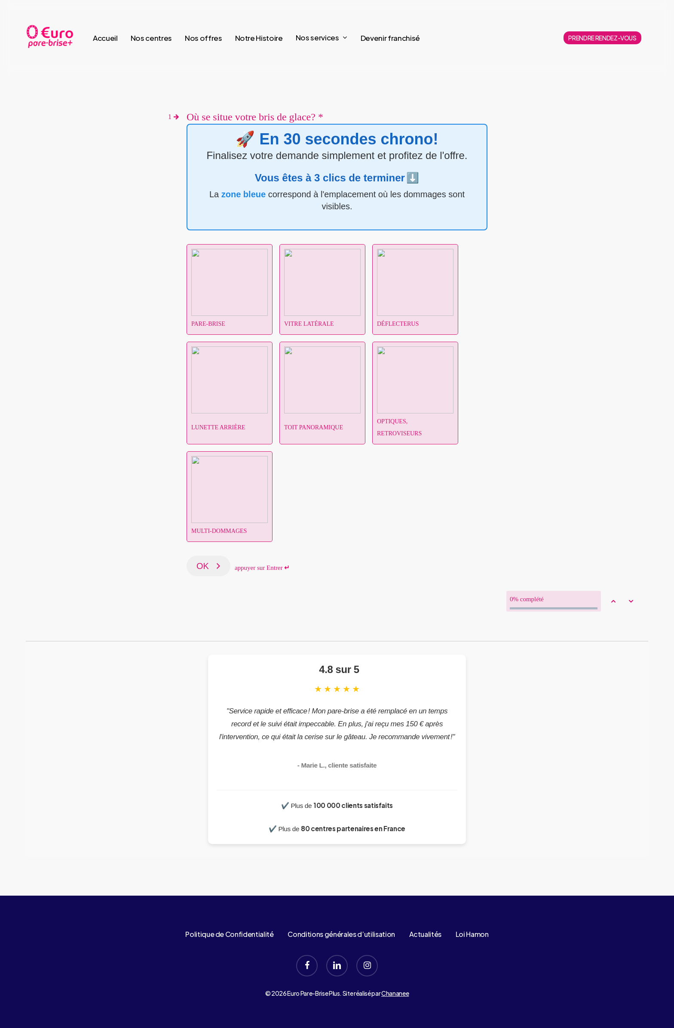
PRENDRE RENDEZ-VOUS (602, 38)
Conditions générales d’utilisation (341, 934)
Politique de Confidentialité (229, 934)
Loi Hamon (472, 934)
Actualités (425, 934)
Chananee (395, 993)
